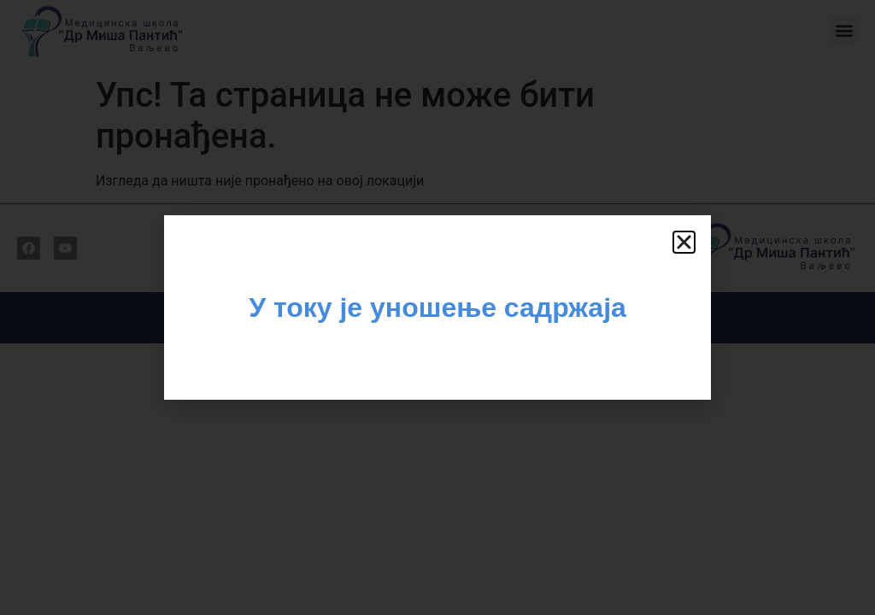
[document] (437, 307)
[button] (684, 242)
